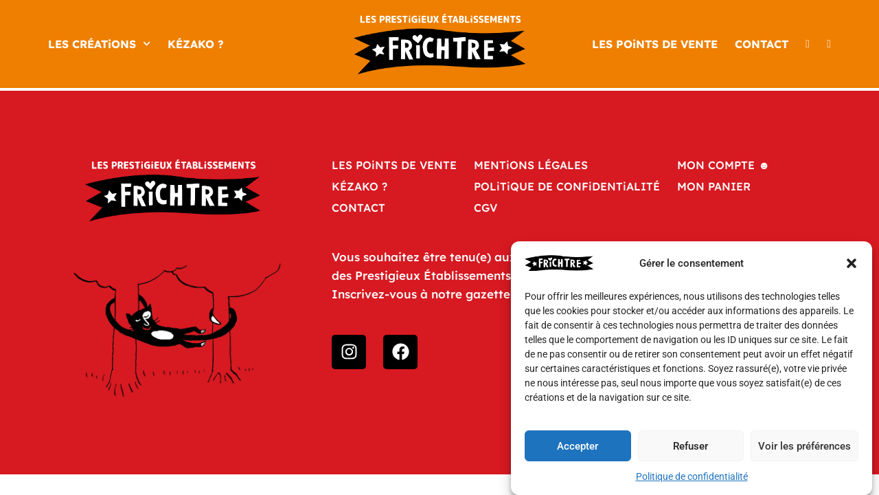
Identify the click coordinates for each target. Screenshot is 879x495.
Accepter (577, 446)
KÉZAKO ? (196, 44)
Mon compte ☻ (723, 165)
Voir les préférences (804, 446)
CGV (485, 207)
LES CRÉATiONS (99, 43)
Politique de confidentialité (692, 476)
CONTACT (761, 44)
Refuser (690, 446)
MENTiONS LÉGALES (531, 165)
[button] (851, 263)
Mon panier (714, 186)
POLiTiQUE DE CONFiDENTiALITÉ (567, 186)
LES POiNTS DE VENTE (655, 44)
